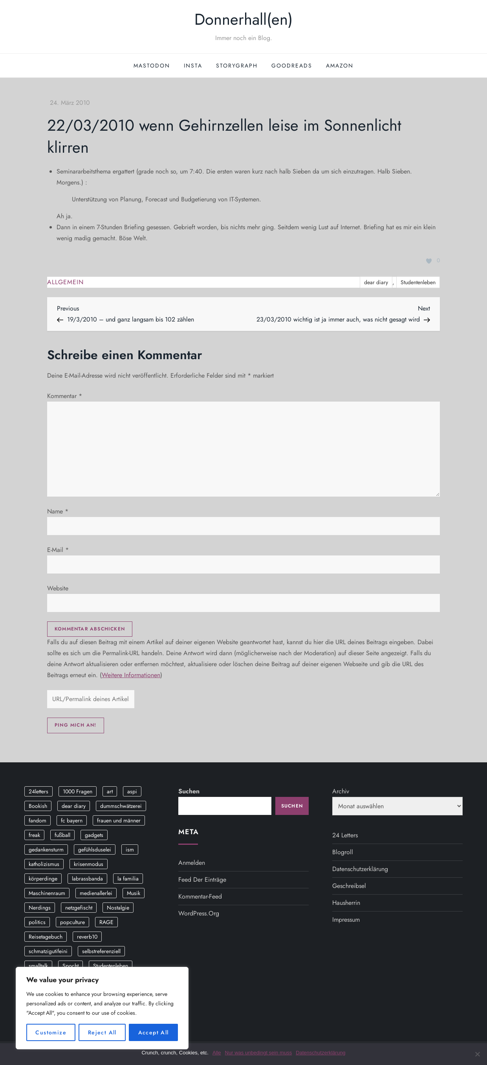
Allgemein (65, 282)
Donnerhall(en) (243, 19)
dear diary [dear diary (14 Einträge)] (74, 806)
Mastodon (152, 65)
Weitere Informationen (131, 675)
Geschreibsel (349, 885)
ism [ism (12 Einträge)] (130, 849)
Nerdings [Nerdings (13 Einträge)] (40, 908)
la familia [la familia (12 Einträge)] (128, 878)
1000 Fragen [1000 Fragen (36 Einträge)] (77, 791)
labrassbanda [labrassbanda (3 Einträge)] (87, 878)
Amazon (339, 65)
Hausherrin (346, 902)
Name (57, 511)
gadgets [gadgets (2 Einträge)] (94, 835)
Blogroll (342, 852)
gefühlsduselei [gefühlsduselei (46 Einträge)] (94, 849)
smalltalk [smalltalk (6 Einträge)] (38, 966)
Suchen (189, 791)
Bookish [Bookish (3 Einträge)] (38, 806)
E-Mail (58, 549)
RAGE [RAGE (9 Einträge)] (106, 922)
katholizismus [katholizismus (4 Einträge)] (44, 864)
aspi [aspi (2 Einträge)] (132, 791)
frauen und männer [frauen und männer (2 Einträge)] (119, 820)
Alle (216, 1053)
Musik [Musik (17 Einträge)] (133, 893)
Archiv (340, 791)
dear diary (376, 282)
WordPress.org (198, 913)
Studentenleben (418, 282)
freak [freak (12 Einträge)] (34, 835)
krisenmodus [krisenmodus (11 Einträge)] (88, 864)
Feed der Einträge (202, 879)
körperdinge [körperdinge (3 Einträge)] (43, 878)
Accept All (153, 1032)
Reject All (102, 1032)
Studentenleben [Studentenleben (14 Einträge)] (110, 966)
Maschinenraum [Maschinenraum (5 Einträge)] (47, 893)
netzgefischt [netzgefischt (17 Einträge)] (78, 908)
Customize (50, 1032)
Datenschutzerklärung (360, 868)
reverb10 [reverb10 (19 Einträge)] (87, 937)
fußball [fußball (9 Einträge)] (62, 835)
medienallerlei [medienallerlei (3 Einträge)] (96, 893)
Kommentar (64, 395)
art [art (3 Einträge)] (110, 791)
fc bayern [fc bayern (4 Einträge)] (71, 820)
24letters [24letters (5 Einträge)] (38, 791)
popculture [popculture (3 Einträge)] (72, 922)
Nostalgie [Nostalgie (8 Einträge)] (118, 908)
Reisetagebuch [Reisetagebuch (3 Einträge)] (45, 937)
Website (57, 588)
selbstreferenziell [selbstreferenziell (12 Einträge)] (101, 951)
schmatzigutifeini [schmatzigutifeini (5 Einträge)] (48, 951)
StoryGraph (237, 65)
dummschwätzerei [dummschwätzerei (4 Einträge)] (121, 806)
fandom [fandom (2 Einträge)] (37, 820)
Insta (193, 65)
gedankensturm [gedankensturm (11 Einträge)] (46, 849)
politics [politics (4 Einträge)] (37, 922)
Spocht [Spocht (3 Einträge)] (70, 966)
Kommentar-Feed (200, 896)
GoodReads (291, 65)
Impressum (346, 919)
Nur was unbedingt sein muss (258, 1053)
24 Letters (345, 835)
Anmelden (191, 862)
